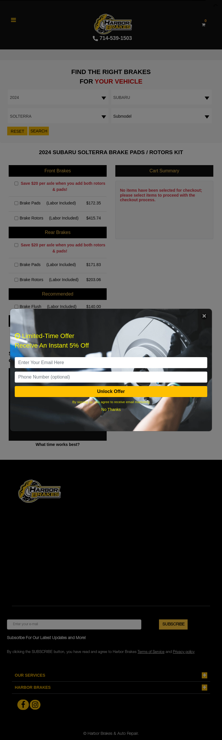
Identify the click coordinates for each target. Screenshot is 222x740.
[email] (111, 362)
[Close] (204, 316)
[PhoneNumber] (111, 377)
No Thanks (111, 409)
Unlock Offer (111, 391)
